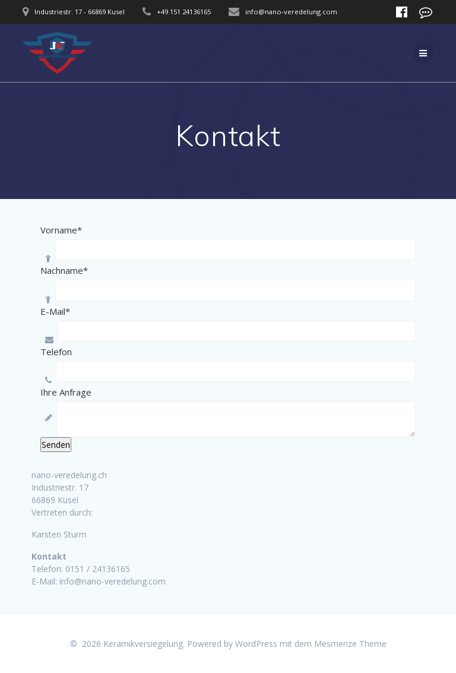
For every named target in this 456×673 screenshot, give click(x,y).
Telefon (56, 352)
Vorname (61, 230)
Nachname (64, 270)
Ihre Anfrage (65, 392)
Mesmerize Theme (350, 643)
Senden (56, 444)
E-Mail (55, 311)
